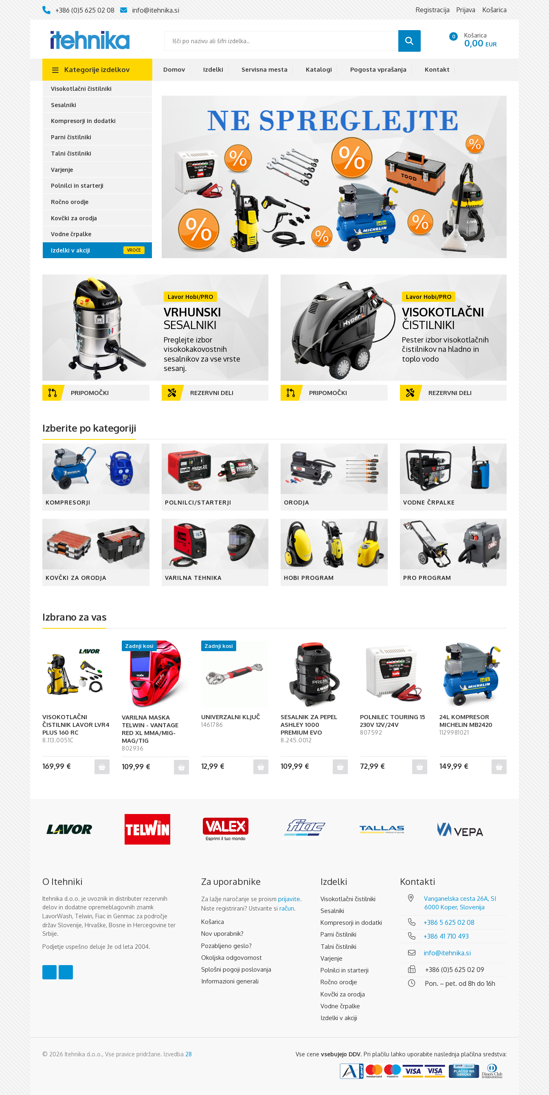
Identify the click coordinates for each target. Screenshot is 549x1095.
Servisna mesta (265, 69)
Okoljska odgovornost (231, 957)
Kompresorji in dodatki (83, 120)
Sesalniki (63, 104)
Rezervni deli (200, 392)
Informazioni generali (230, 981)
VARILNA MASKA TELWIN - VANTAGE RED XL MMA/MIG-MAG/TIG (150, 728)
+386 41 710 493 (446, 936)
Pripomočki (78, 392)
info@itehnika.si (155, 10)
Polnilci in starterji (77, 185)
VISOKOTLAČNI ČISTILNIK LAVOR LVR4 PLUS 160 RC (76, 724)
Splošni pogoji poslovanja (236, 969)
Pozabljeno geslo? (226, 946)
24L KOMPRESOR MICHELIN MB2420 (465, 721)
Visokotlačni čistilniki (81, 88)
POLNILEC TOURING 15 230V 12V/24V (392, 721)
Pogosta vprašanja (378, 69)
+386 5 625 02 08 (449, 922)
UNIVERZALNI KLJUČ (230, 717)
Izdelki (213, 69)
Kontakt (437, 69)
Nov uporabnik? (222, 933)
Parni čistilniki (71, 137)
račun (286, 908)
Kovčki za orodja (74, 218)
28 (188, 1054)
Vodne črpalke (71, 233)
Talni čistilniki (71, 153)
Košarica (212, 922)
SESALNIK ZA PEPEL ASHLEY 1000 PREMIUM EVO (309, 724)
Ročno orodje (69, 201)
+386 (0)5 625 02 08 (84, 10)
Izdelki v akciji (70, 250)
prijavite (289, 899)
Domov (174, 69)
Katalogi (319, 69)
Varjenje (62, 169)
